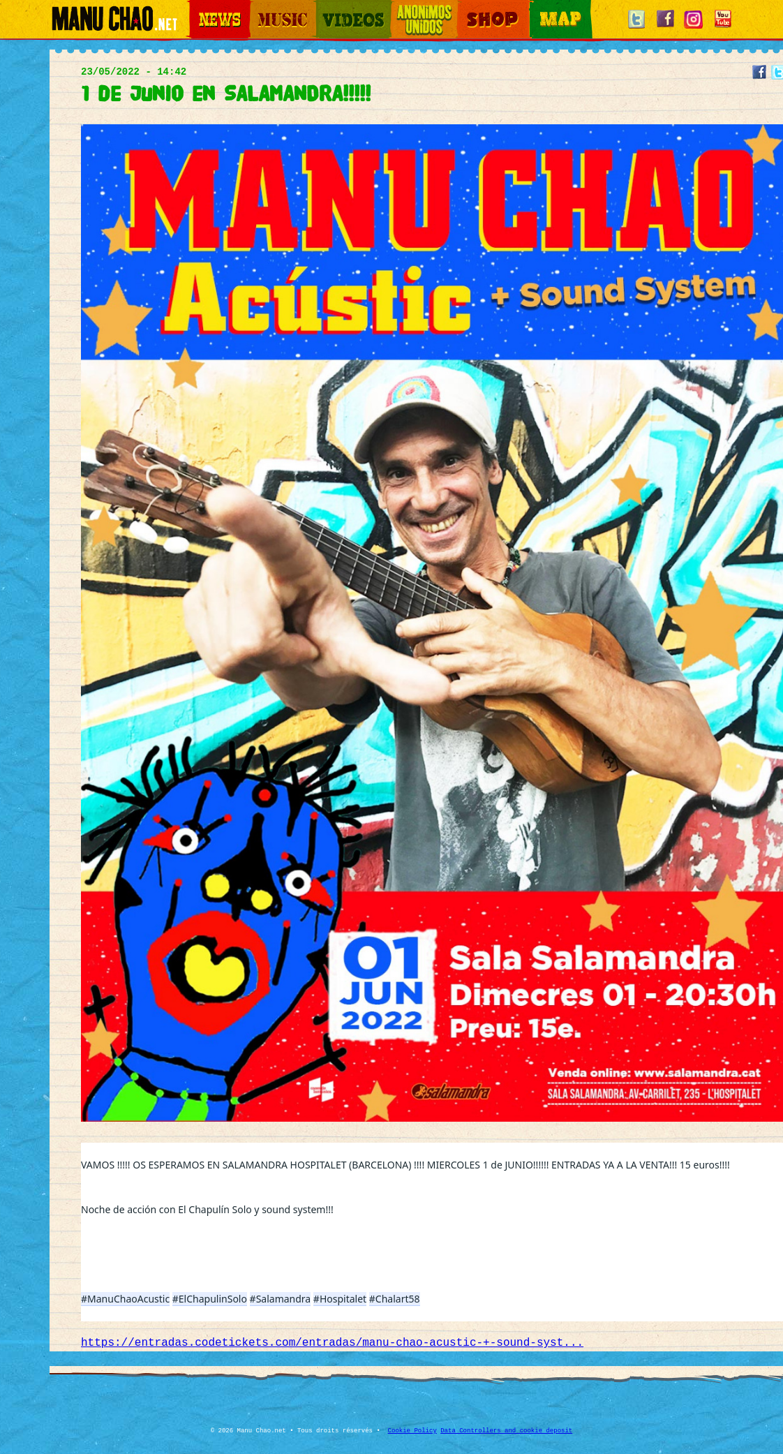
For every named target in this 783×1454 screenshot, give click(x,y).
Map (538, 7)
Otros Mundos (416, 7)
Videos (328, 7)
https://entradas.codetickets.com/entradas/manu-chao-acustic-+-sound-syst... (332, 1343)
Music (260, 7)
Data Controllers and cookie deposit (506, 1430)
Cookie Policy (412, 1430)
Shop (466, 7)
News (199, 7)
